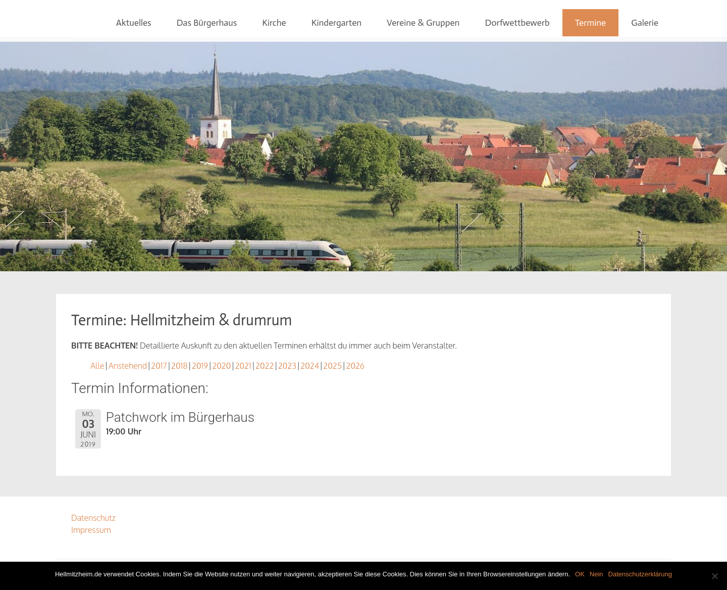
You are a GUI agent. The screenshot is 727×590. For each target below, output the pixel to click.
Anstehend (128, 366)
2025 (332, 366)
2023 (287, 366)
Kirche (274, 22)
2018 (179, 366)
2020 (221, 366)
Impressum (91, 530)
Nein (596, 574)
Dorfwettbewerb (517, 22)
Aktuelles (133, 22)
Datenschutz (93, 518)
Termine (590, 22)
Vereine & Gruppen (423, 22)
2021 (243, 366)
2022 (264, 366)
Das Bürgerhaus (207, 22)
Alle (97, 366)
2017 (159, 366)
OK (580, 574)
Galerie (644, 22)
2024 (309, 366)
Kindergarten (336, 22)
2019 (200, 366)
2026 (355, 366)
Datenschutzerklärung (640, 574)
